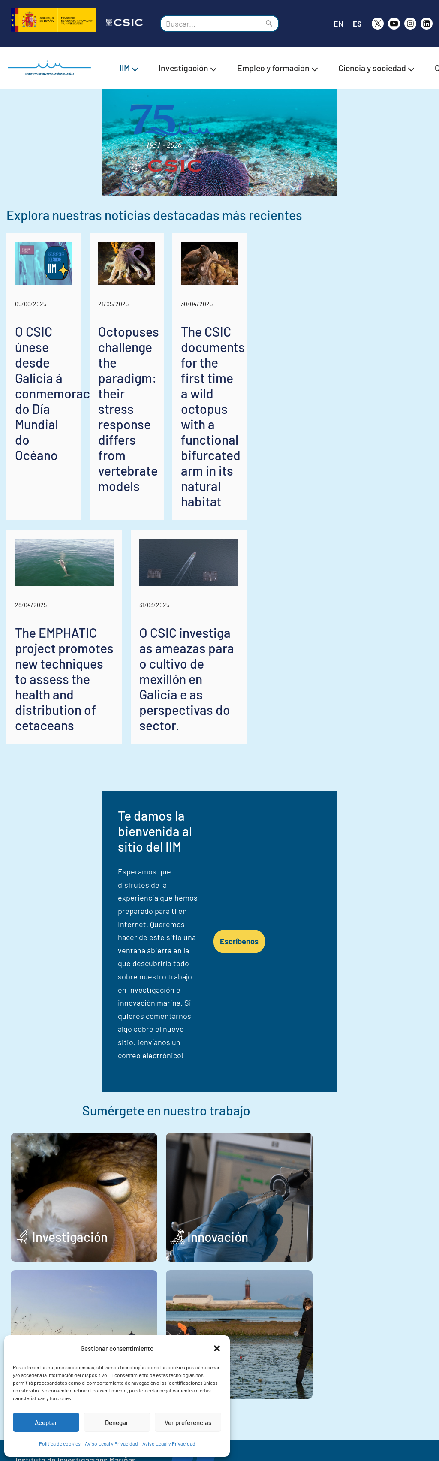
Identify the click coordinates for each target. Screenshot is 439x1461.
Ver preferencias (188, 1422)
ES (357, 23)
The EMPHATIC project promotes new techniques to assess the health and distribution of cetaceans (106, 721)
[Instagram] (410, 24)
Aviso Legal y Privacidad (111, 1443)
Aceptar (46, 1422)
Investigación (70, 1107)
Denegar (117, 1422)
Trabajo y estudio (270, 1236)
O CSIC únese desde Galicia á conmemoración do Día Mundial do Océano (70, 476)
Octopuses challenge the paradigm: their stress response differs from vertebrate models (218, 476)
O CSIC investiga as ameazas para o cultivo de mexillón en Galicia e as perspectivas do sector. (326, 713)
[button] (217, 1348)
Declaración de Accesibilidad (370, 1436)
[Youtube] (394, 24)
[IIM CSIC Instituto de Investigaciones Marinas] (51, 68)
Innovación (275, 1107)
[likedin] (427, 24)
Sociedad (59, 1244)
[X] (378, 24)
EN (338, 23)
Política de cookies (60, 1443)
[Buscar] (210, 23)
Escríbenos (335, 886)
